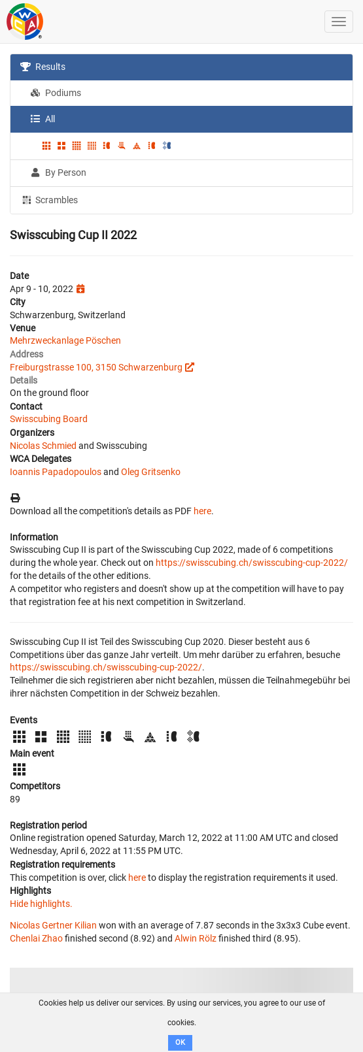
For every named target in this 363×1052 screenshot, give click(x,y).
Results (42, 66)
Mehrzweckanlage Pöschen (65, 340)
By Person (58, 172)
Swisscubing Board (49, 419)
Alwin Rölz (195, 938)
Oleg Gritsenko (151, 472)
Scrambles (49, 199)
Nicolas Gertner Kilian (53, 925)
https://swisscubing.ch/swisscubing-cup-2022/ (252, 562)
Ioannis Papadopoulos (55, 472)
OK (180, 1042)
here (202, 511)
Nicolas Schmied (43, 445)
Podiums (55, 93)
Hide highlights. (41, 903)
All (42, 119)
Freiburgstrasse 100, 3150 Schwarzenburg (96, 367)
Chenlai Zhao (36, 938)
